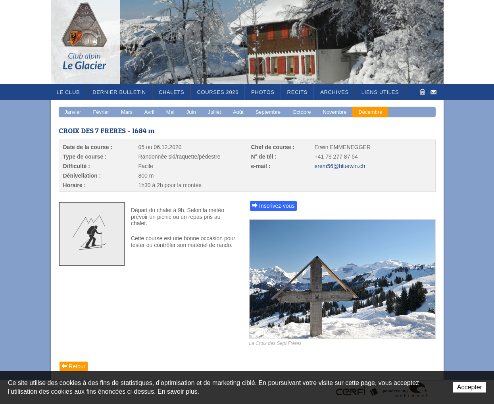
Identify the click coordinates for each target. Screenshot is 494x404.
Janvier (73, 112)
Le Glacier (90, 42)
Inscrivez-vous (276, 206)
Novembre (334, 112)
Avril (149, 112)
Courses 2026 (217, 92)
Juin (191, 112)
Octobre (301, 112)
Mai (170, 112)
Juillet (214, 112)
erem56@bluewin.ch (340, 166)
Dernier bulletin (119, 92)
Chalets (172, 92)
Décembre (370, 112)
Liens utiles (380, 92)
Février (101, 112)
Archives (334, 92)
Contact (433, 91)
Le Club (68, 92)
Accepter (469, 387)
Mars (127, 112)
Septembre (268, 112)
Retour (77, 366)
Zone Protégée (421, 92)
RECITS (297, 92)
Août (238, 112)
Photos (263, 92)
